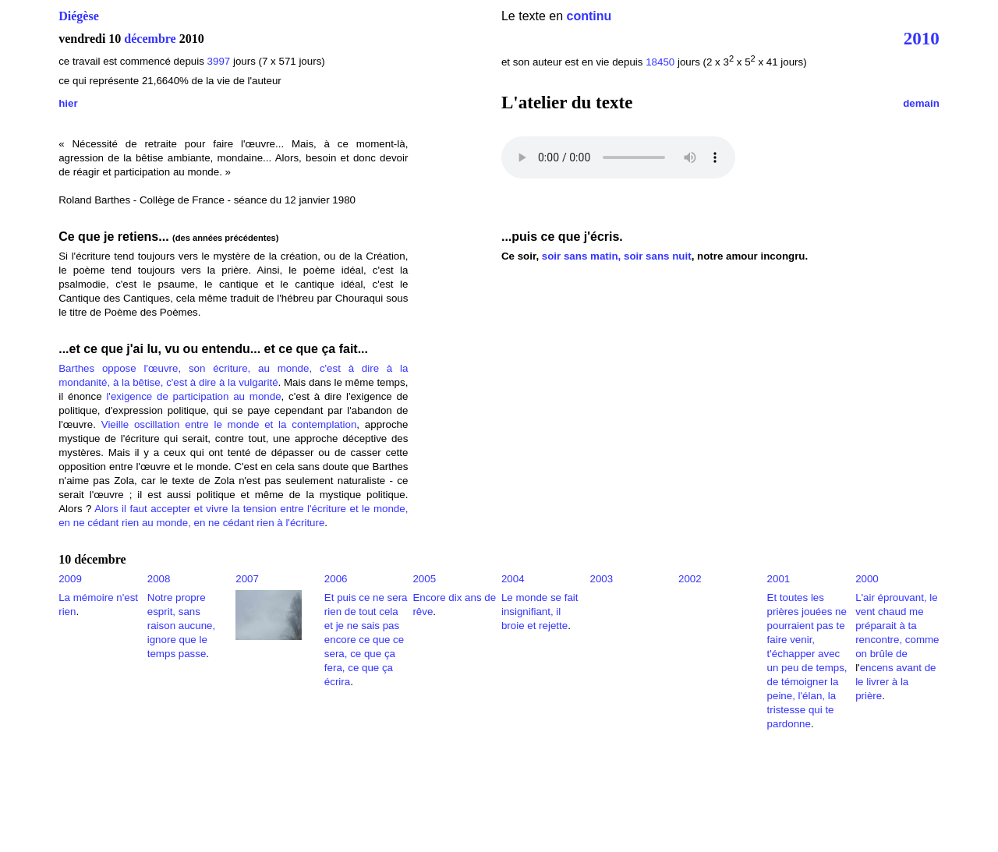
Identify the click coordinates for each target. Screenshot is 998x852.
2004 (513, 579)
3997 (219, 61)
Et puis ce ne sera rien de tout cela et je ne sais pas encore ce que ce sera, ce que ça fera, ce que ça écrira (366, 640)
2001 (779, 579)
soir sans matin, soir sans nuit (617, 256)
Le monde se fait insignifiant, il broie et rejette (540, 611)
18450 (660, 62)
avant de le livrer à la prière (895, 682)
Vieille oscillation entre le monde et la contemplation (229, 424)
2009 (70, 579)
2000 (867, 579)
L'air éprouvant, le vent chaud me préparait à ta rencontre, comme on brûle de (897, 625)
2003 (601, 579)
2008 (159, 579)
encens (877, 667)
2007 (247, 579)
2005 (424, 579)
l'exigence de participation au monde (193, 396)
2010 (922, 38)
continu (589, 16)
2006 (336, 579)
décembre (149, 38)
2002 (690, 579)
